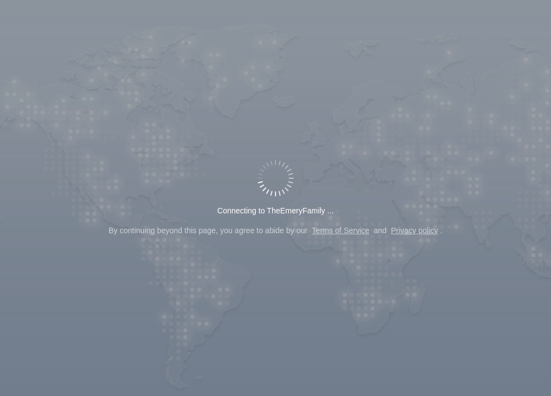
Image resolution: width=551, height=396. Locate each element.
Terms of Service (340, 230)
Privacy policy (414, 230)
